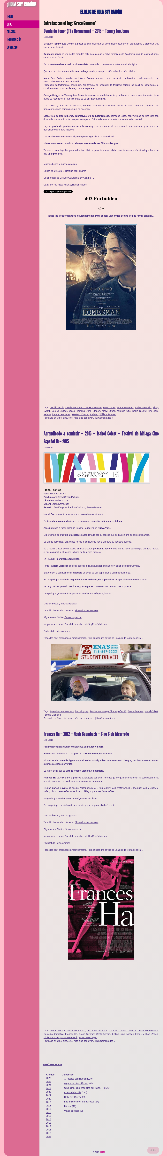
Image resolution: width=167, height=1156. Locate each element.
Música (67, 1106)
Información (14, 39)
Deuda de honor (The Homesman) (83, 407)
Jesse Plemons (77, 411)
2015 (48, 1116)
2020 (48, 1098)
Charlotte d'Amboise (74, 1030)
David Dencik (57, 407)
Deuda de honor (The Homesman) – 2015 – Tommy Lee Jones (86, 31)
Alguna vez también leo (76, 1083)
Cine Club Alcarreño (97, 1030)
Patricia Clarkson (52, 714)
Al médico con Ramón (75, 1078)
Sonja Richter (139, 411)
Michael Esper (133, 1034)
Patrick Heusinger (88, 1037)
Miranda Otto (124, 411)
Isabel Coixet (151, 711)
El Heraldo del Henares (74, 171)
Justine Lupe (118, 1034)
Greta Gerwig (103, 1034)
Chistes (11, 32)
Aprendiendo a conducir (62, 711)
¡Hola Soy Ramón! (21, 4)
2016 (48, 1112)
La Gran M (102, 1152)
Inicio (10, 16)
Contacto (12, 47)
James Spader (59, 411)
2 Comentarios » (104, 417)
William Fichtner (107, 414)
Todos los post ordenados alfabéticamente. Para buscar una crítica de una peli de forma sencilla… (101, 215)
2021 (48, 1095)
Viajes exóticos (71, 1111)
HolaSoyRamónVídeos (75, 184)
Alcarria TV (88, 177)
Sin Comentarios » (105, 718)
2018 (48, 1105)
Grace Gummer (125, 407)
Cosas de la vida (72, 1092)
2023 (48, 1088)
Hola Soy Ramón (73, 1097)
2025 (48, 1081)
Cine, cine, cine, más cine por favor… (83, 1088)
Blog (9, 24)
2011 (48, 1129)
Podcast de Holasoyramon (57, 631)
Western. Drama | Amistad (85, 414)
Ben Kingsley (81, 711)
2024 (48, 1085)
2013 (48, 1122)
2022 (48, 1092)
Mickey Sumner (51, 1037)
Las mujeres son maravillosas (79, 1101)
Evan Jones (109, 407)
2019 (48, 1102)
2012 (48, 1126)
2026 (48, 1078)
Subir (153, 1150)
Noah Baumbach (68, 1037)
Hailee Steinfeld (143, 407)
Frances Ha (71, 1034)
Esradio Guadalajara (70, 177)
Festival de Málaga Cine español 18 (108, 711)
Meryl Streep (108, 411)
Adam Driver (56, 1030)
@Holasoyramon (72, 617)
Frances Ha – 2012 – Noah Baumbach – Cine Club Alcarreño (86, 734)
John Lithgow (93, 411)
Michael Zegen (150, 1034)
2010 (48, 1133)
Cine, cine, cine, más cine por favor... (76, 417)
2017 (48, 1109)
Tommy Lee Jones (61, 414)
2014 (48, 1119)
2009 (48, 1136)
